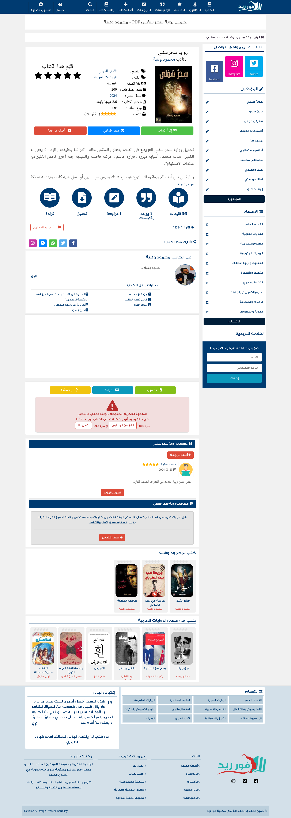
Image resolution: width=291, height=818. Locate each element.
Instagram (234, 73)
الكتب (209, 7)
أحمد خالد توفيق (234, 131)
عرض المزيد (185, 184)
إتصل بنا (83, 425)
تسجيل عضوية (41, 7)
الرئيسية (256, 37)
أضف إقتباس (113, 131)
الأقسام (179, 7)
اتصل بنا (139, 766)
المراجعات (144, 7)
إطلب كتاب (106, 7)
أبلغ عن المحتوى (47, 227)
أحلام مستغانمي (234, 151)
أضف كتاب (125, 7)
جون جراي (234, 112)
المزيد (33, 276)
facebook (214, 79)
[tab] (176, 202)
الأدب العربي (107, 71)
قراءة (113, 390)
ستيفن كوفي (234, 122)
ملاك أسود (142, 305)
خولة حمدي (234, 102)
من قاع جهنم (139, 294)
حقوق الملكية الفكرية (130, 790)
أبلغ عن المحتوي (123, 425)
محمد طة (234, 141)
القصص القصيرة (234, 273)
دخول (60, 7)
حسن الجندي (234, 170)
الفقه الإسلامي (234, 283)
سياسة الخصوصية (132, 782)
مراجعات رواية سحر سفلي (172, 444)
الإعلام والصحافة (234, 302)
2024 (113, 95)
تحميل (155, 390)
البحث (90, 7)
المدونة (150, 718)
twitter (254, 73)
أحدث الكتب (190, 766)
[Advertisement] (112, 346)
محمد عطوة (168, 464)
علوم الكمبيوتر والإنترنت (234, 293)
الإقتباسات (162, 7)
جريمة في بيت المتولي (71, 305)
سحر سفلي (214, 37)
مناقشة (70, 390)
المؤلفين (195, 7)
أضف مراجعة (60, 131)
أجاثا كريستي (234, 180)
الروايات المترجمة (234, 254)
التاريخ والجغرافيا (234, 312)
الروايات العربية (105, 77)
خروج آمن (80, 310)
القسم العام (234, 225)
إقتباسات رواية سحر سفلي (173, 504)
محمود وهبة (235, 37)
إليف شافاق (234, 190)
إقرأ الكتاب (167, 131)
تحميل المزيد (112, 493)
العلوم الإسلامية (234, 244)
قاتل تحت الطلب (138, 300)
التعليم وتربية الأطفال (234, 263)
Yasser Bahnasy (58, 811)
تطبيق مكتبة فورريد (131, 798)
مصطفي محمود (234, 160)
